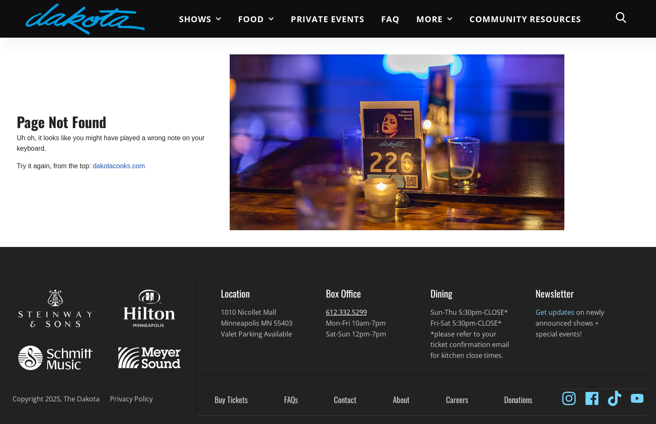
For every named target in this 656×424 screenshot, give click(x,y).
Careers (457, 399)
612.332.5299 (346, 312)
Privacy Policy (131, 398)
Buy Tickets (231, 399)
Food (256, 19)
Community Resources (525, 19)
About (401, 399)
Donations (518, 399)
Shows (200, 19)
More (434, 19)
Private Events (327, 19)
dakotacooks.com (119, 166)
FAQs (291, 399)
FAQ (390, 19)
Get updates (555, 312)
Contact (345, 399)
